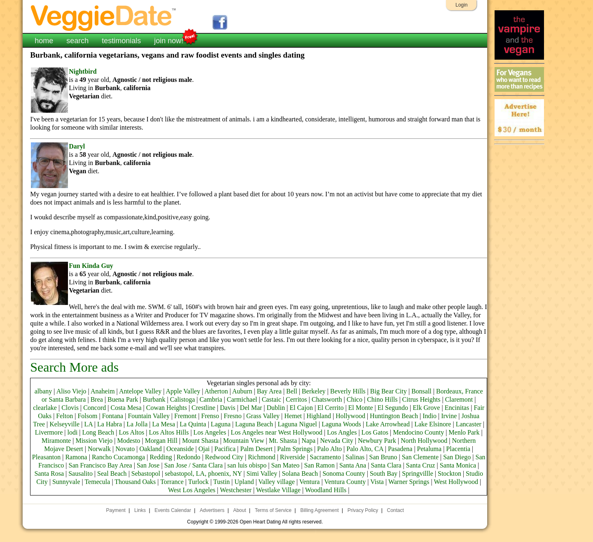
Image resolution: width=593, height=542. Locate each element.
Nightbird (83, 71)
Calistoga (182, 399)
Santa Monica (458, 465)
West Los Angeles (191, 489)
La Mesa (163, 424)
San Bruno (383, 457)
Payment (116, 510)
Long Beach (98, 432)
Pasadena (400, 448)
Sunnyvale (66, 481)
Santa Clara (386, 465)
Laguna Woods (341, 424)
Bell (291, 391)
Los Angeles (210, 432)
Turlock (198, 481)
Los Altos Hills (169, 432)
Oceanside (180, 448)
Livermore (49, 432)
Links (140, 510)
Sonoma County (343, 473)
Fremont (185, 415)
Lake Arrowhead (388, 424)
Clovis (70, 407)
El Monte (360, 407)
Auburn (242, 391)
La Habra (109, 424)
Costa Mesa (125, 407)
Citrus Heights (421, 399)
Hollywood (350, 415)
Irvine (449, 415)
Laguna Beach (254, 424)
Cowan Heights (166, 407)
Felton (64, 415)
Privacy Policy (363, 510)
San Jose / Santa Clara (193, 465)
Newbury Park (377, 440)
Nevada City (336, 440)
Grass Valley (263, 415)
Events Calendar (172, 510)
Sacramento (325, 457)
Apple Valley (183, 391)
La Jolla (136, 424)
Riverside (292, 457)
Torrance (172, 481)
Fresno (233, 415)
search (77, 41)
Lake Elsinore (432, 424)
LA (88, 424)
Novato (125, 448)
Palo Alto (329, 448)
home (44, 41)
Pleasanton (46, 457)
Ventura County (345, 481)
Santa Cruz (420, 465)
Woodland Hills (325, 489)
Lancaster (468, 424)
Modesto (128, 440)
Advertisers (212, 510)
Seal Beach (112, 473)
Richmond (261, 457)
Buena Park (122, 399)
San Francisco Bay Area (100, 465)
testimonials (121, 41)
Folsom (87, 415)
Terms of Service (273, 510)
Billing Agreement (319, 510)
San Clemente (420, 457)
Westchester (236, 489)
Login (461, 5)
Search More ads (74, 367)
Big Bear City (388, 391)
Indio (430, 415)
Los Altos (132, 432)
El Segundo (393, 407)
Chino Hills (382, 399)
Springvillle (417, 473)
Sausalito (80, 473)
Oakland (151, 448)
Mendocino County (418, 432)
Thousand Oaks (135, 481)
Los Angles (342, 432)
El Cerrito (331, 407)
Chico (354, 399)
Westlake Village (278, 489)
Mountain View (243, 440)
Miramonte (56, 440)
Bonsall (421, 391)
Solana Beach (300, 473)
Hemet (293, 415)
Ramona (76, 457)
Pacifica (225, 448)
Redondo (189, 457)
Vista (377, 481)
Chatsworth (327, 399)
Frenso (210, 415)
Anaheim (103, 391)
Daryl (77, 146)
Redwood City (224, 457)
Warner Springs (409, 481)
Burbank (153, 399)
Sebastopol (145, 473)
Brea (97, 399)
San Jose (148, 465)
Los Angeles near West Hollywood (276, 432)
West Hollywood (456, 481)
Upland (244, 481)
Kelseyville (64, 424)
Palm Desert (256, 448)
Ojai (204, 448)
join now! (168, 40)
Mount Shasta (200, 440)
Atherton (216, 391)
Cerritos (296, 399)
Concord (94, 407)
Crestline (203, 407)
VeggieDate (103, 17)
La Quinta (193, 424)
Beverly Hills (348, 391)
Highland (318, 415)
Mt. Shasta (283, 440)
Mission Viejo (93, 440)
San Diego (457, 457)
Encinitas (457, 407)
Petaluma (429, 448)
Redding (160, 457)
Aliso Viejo (71, 391)
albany (43, 391)
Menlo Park (463, 432)
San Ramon (319, 465)
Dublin (276, 407)
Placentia (458, 448)
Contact (395, 510)
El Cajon (301, 407)
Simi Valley (261, 473)
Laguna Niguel (297, 424)
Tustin (221, 481)
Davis (227, 407)
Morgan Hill (161, 440)
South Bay (383, 473)
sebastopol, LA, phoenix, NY (203, 473)
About (239, 510)
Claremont (459, 399)
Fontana (113, 415)
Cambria (210, 399)
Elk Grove (426, 407)
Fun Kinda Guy (91, 265)
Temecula (97, 481)
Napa (308, 440)
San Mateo (285, 465)
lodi (72, 432)
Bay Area (269, 391)
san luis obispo (246, 465)
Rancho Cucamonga (118, 457)
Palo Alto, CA (364, 448)
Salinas (355, 457)
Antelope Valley (140, 391)
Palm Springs (295, 448)
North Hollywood (424, 440)
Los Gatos (375, 432)
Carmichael (242, 399)
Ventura (309, 481)
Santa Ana (352, 465)
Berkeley (314, 391)
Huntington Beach (394, 415)
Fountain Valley (148, 415)
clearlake (45, 407)
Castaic (271, 399)
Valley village (276, 481)
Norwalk (99, 448)
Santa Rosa (49, 473)
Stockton (449, 473)
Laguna (221, 424)
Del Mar (251, 407)
